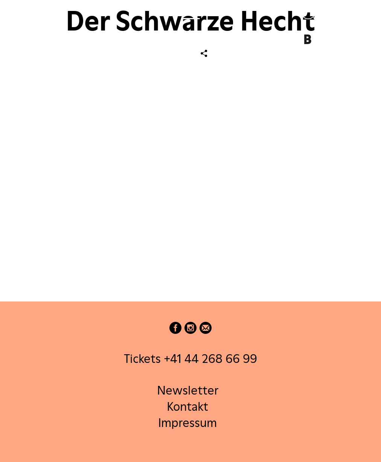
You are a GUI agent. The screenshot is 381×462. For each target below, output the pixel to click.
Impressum (187, 422)
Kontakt (187, 406)
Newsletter (187, 389)
